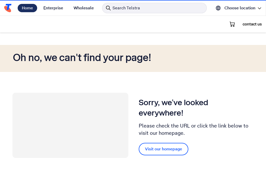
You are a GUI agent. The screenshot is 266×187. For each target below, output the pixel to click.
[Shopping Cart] (232, 24)
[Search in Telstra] (154, 8)
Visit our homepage (163, 149)
